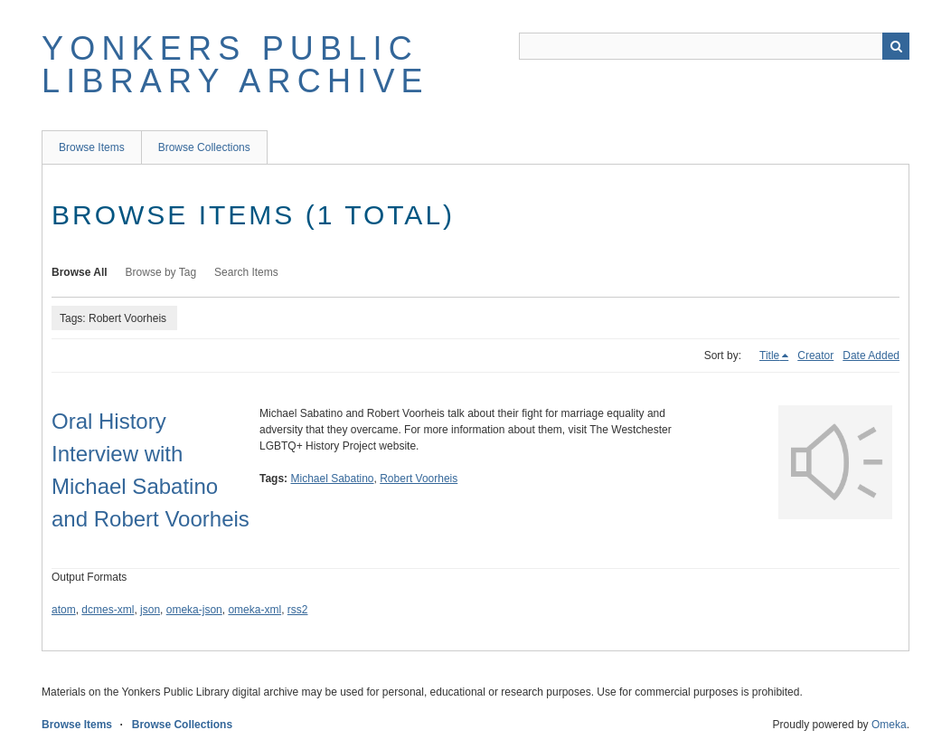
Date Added (871, 355)
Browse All (80, 272)
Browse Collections (204, 147)
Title (769, 355)
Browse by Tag (161, 272)
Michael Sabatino (331, 478)
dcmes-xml (107, 609)
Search (895, 46)
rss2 (297, 609)
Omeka (889, 724)
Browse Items (92, 147)
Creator (815, 355)
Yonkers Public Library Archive (235, 65)
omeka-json (194, 609)
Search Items (246, 272)
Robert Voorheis (418, 478)
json (150, 609)
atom (64, 609)
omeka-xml (254, 609)
